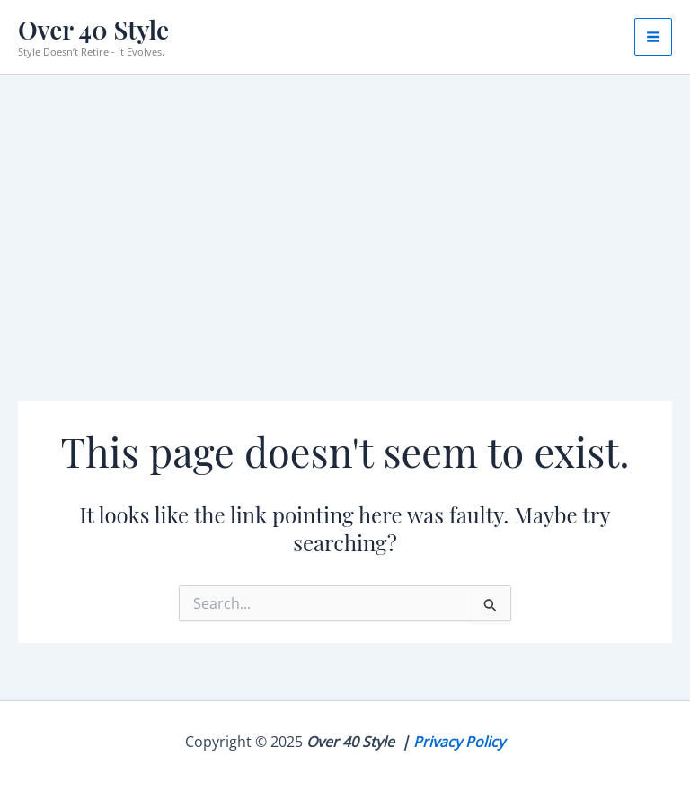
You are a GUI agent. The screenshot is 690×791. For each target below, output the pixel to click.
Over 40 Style (93, 29)
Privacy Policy (459, 741)
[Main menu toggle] (653, 37)
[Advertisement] (345, 209)
